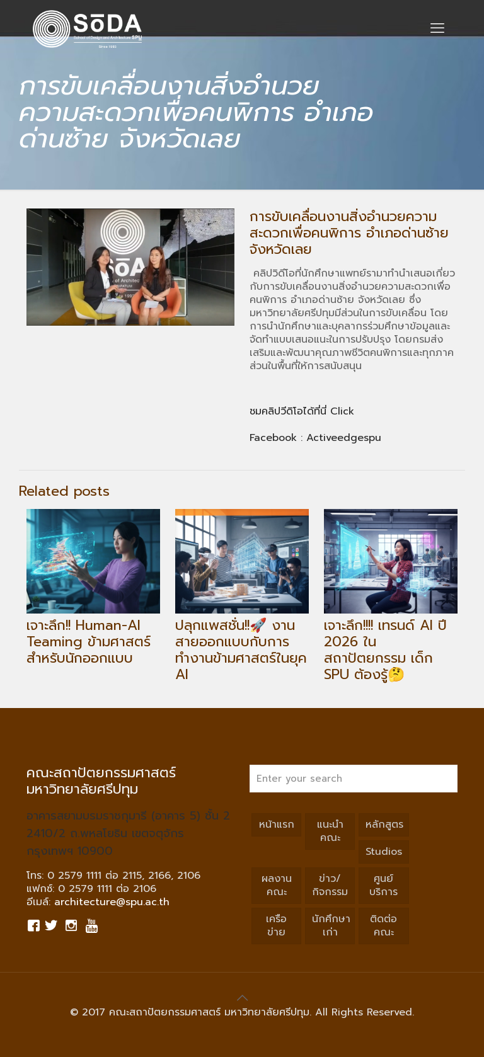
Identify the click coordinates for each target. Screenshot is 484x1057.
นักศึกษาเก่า (331, 925)
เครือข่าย (276, 925)
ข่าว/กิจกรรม (330, 885)
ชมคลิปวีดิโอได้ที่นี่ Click (304, 411)
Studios (384, 851)
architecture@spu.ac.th (112, 902)
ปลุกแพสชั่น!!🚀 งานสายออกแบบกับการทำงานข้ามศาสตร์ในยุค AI (241, 650)
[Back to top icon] (242, 997)
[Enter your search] (354, 778)
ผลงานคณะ (277, 885)
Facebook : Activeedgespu (315, 437)
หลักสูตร (384, 824)
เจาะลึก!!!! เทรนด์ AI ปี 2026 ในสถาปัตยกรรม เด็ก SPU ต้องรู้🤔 (385, 650)
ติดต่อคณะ (383, 925)
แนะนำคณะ (330, 831)
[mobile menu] (437, 28)
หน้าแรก (276, 824)
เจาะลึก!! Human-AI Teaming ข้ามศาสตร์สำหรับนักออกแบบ (88, 641)
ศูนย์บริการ (383, 885)
